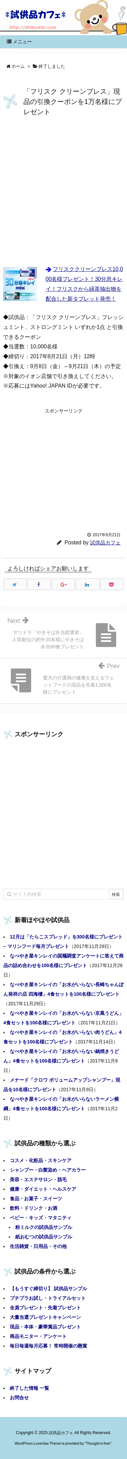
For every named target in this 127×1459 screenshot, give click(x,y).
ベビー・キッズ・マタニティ (40, 1217)
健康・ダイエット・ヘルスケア (43, 1189)
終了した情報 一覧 (29, 1388)
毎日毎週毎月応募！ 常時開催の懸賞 (48, 1346)
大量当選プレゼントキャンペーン (45, 1317)
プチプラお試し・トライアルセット (48, 1298)
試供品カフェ (105, 542)
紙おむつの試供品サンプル (43, 1236)
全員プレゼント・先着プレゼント (45, 1307)
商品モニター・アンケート (38, 1336)
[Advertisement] (63, 192)
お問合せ (19, 1397)
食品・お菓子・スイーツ (36, 1198)
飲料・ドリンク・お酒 (33, 1208)
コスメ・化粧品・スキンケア (40, 1160)
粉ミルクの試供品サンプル (43, 1227)
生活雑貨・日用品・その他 (38, 1246)
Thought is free (98, 1443)
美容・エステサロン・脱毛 (38, 1179)
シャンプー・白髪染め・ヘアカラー (48, 1170)
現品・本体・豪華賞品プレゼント (45, 1326)
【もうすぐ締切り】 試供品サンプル (48, 1288)
